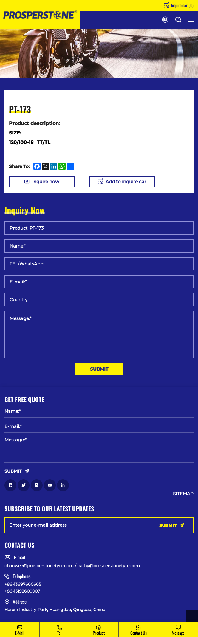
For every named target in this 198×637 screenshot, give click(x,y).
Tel (59, 633)
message (178, 633)
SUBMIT (99, 369)
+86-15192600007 (22, 591)
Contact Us (138, 633)
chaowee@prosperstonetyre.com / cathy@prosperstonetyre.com (72, 565)
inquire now (45, 181)
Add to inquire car (126, 181)
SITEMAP (183, 494)
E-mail (19, 633)
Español (165, 20)
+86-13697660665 (22, 584)
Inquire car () (182, 5)
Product (99, 633)
